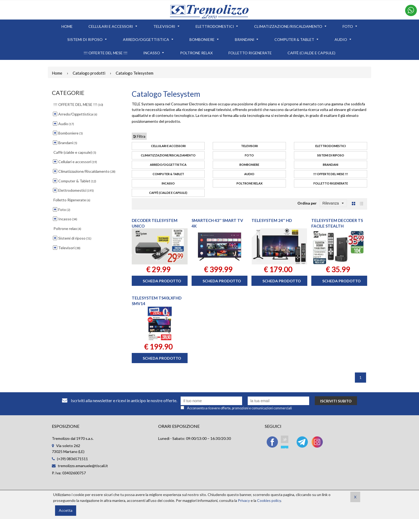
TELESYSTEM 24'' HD (271, 220)
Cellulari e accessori (168, 146)
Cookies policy (269, 500)
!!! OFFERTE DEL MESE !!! (330, 174)
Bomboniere (249, 164)
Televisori (249, 146)
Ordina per (307, 203)
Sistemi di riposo (330, 155)
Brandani (330, 164)
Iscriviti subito (336, 401)
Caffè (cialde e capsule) (168, 192)
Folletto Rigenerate (330, 183)
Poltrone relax (249, 183)
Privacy (244, 500)
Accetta (65, 510)
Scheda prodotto (162, 281)
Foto (249, 155)
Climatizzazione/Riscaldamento (168, 155)
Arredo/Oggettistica (168, 164)
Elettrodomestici (330, 146)
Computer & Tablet (168, 174)
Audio (249, 174)
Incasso (168, 183)
